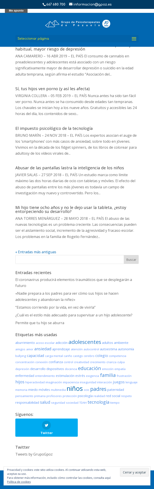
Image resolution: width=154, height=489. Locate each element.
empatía (120, 369)
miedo (33, 389)
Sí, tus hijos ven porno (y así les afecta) (52, 88)
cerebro (89, 356)
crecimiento (98, 362)
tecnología (98, 402)
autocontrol (91, 349)
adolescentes (84, 341)
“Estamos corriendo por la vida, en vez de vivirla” (55, 307)
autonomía (126, 349)
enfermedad (24, 375)
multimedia (58, 390)
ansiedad (42, 348)
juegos (119, 381)
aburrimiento (25, 342)
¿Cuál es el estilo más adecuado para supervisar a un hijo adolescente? (73, 315)
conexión (41, 362)
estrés (80, 375)
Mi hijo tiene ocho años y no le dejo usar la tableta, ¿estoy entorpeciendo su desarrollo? (70, 209)
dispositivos (55, 368)
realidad (99, 396)
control (68, 362)
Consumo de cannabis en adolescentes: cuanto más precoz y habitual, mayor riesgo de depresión (73, 47)
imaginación (54, 382)
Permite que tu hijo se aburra (39, 322)
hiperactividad (35, 382)
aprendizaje (61, 349)
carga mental (54, 356)
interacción (104, 382)
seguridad (58, 403)
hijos (19, 381)
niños (75, 388)
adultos (107, 342)
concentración (24, 362)
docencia (71, 369)
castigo (78, 356)
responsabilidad (27, 402)
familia (108, 375)
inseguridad (88, 382)
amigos (20, 349)
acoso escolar (45, 343)
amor (29, 349)
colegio (101, 355)
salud (45, 402)
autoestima (108, 349)
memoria (21, 390)
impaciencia (71, 382)
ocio (86, 390)
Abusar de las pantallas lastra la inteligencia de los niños (69, 167)
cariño (68, 356)
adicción (62, 342)
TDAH (83, 403)
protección (70, 396)
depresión (22, 369)
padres (98, 388)
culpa (121, 362)
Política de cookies (19, 482)
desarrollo (38, 368)
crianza (111, 362)
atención (77, 349)
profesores (54, 396)
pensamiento (24, 396)
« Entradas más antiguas (35, 251)
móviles (44, 389)
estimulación (65, 375)
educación (89, 368)
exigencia (92, 376)
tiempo (115, 403)
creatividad (81, 362)
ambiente (121, 342)
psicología (85, 396)
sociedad (72, 403)
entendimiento (45, 376)
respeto (126, 396)
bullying (20, 356)
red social (113, 396)
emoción (108, 369)
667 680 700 (55, 4)
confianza (56, 362)
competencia (117, 356)
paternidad (115, 389)
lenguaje (132, 382)
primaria (40, 396)
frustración (124, 376)
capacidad (35, 355)
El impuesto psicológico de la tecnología (54, 128)
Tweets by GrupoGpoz (34, 454)
